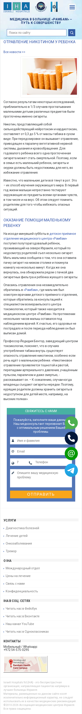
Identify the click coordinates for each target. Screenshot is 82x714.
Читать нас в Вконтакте (23, 616)
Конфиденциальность (22, 591)
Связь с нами (15, 583)
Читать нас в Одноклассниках (27, 631)
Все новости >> (14, 52)
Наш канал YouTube (20, 624)
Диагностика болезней (22, 528)
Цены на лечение (18, 576)
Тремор (11, 551)
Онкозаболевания (19, 543)
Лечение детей (17, 536)
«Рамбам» (31, 290)
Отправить (41, 494)
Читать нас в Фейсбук (21, 608)
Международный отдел (23, 568)
